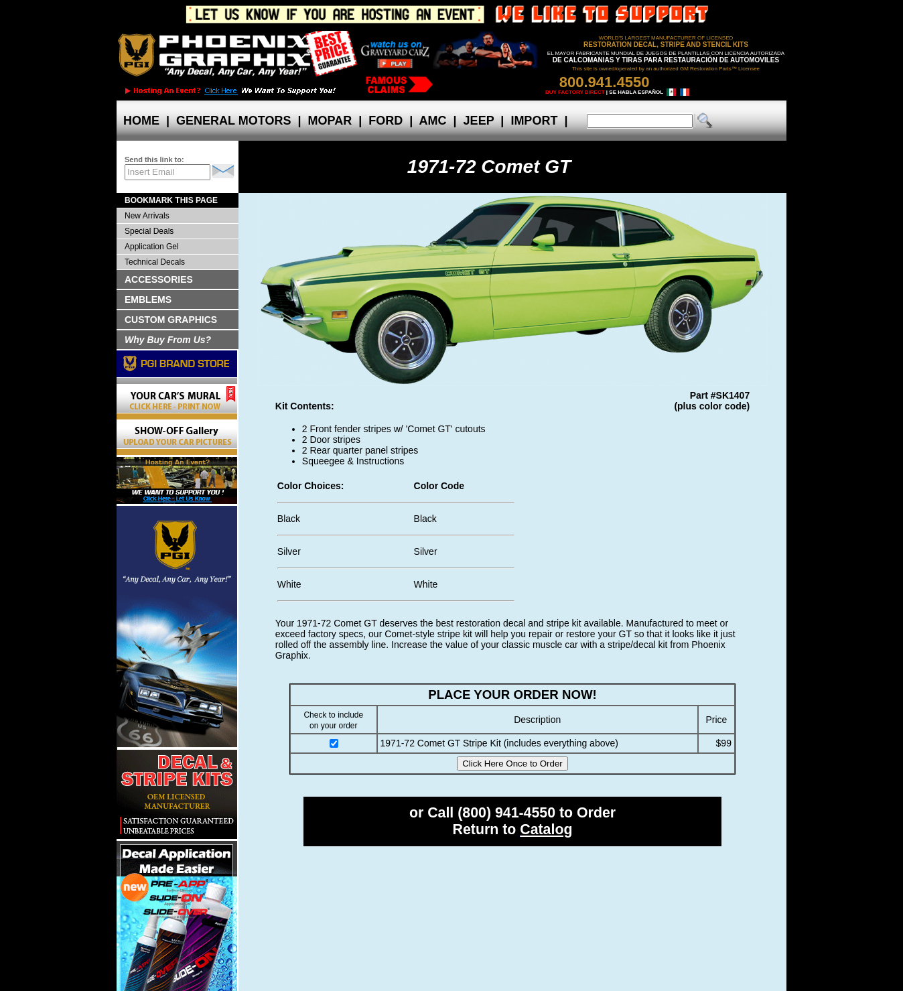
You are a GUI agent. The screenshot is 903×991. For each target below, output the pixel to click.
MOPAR (329, 120)
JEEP (479, 120)
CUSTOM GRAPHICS (171, 319)
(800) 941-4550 (506, 813)
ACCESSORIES (159, 279)
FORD (385, 120)
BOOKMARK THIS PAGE (171, 200)
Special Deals (149, 231)
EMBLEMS (148, 299)
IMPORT (534, 120)
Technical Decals (155, 262)
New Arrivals (147, 215)
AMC (433, 120)
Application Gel (152, 246)
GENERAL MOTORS (233, 120)
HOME (141, 120)
